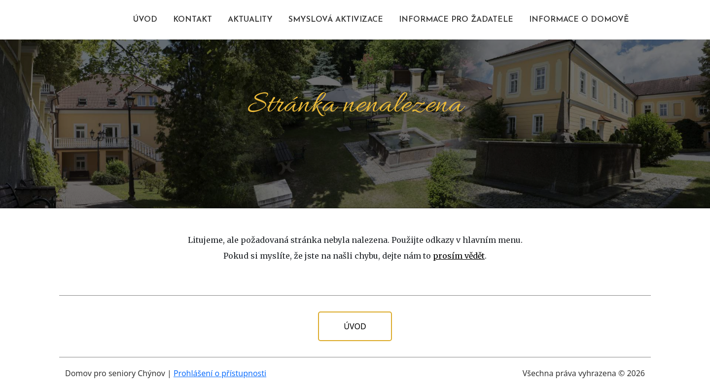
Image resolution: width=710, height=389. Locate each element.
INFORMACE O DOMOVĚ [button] (579, 20)
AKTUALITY (250, 20)
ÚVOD (145, 20)
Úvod (355, 326)
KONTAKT (192, 20)
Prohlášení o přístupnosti (220, 373)
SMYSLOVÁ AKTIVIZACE (335, 20)
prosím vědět (459, 256)
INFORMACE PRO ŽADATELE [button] (456, 20)
